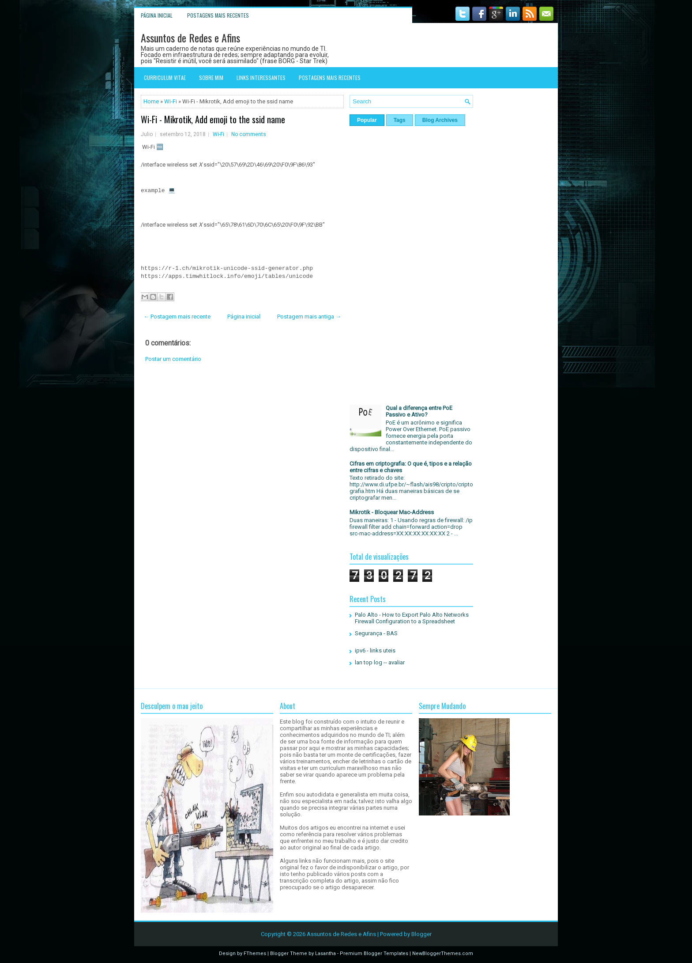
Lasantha (325, 953)
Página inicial (157, 15)
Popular (367, 120)
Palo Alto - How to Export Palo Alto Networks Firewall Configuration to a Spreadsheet (412, 618)
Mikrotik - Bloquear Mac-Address (392, 512)
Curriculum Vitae (165, 77)
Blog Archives (440, 120)
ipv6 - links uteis (375, 650)
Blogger (421, 934)
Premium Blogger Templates (374, 953)
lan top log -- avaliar (380, 662)
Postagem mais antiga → (309, 316)
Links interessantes (261, 77)
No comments (248, 134)
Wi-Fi (170, 101)
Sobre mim (211, 77)
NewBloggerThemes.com (442, 953)
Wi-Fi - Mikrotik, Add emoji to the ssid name (213, 119)
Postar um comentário (173, 359)
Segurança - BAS (376, 633)
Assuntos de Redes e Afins (190, 37)
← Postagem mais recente (177, 316)
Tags (400, 120)
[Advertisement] (242, 441)
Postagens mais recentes (218, 15)
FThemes (255, 953)
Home (151, 101)
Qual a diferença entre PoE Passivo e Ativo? (419, 411)
